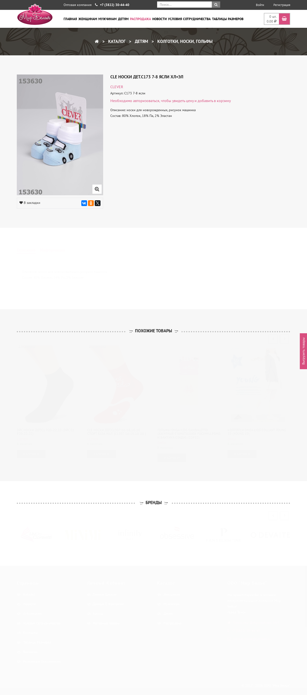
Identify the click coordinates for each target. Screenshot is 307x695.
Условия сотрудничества (189, 19)
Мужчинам (107, 19)
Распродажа (140, 19)
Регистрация (281, 5)
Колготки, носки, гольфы (184, 41)
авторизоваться (146, 100)
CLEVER (116, 86)
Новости (159, 19)
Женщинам (87, 19)
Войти (260, 5)
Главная (70, 19)
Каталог (116, 41)
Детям (123, 19)
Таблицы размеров (227, 19)
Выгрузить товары (303, 351)
